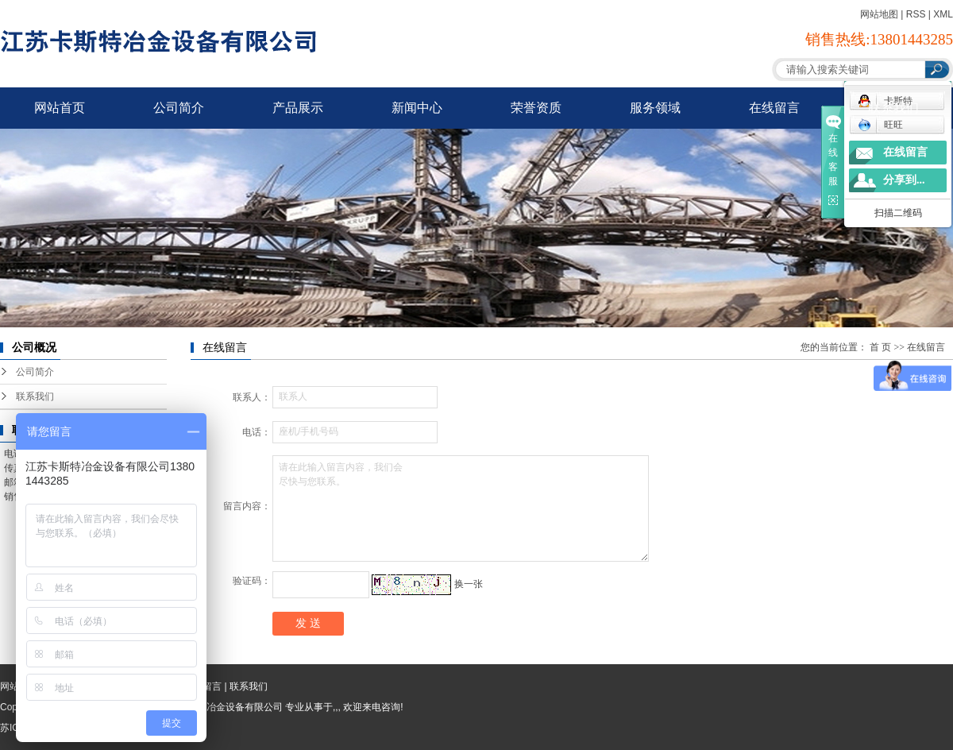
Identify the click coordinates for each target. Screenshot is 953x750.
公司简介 (178, 107)
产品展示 (297, 107)
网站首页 (59, 107)
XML (943, 14)
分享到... (904, 180)
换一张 (468, 584)
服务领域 (655, 107)
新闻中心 (417, 107)
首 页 (880, 347)
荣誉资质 (536, 107)
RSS (916, 14)
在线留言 (774, 107)
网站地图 (879, 14)
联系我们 (893, 107)
